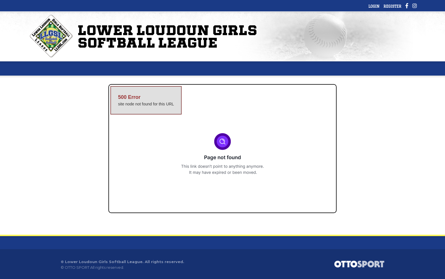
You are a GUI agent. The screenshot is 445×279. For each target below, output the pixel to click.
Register (392, 6)
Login (373, 6)
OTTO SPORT (77, 267)
